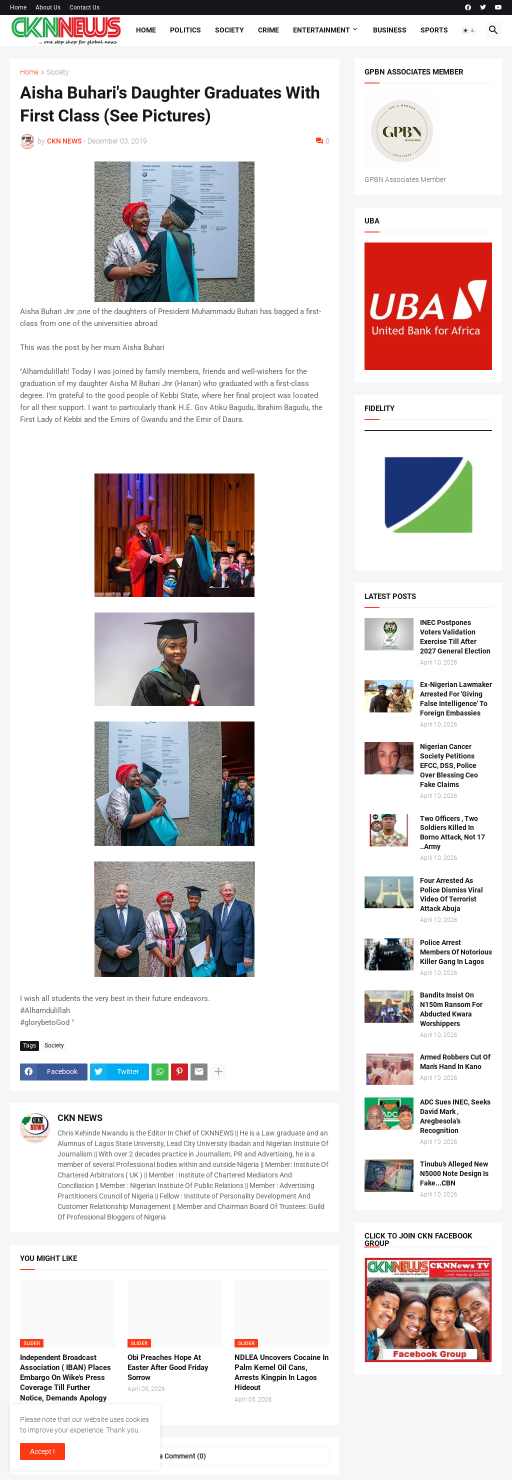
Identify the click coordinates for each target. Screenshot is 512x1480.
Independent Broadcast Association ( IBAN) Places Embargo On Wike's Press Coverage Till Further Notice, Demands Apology (65, 1377)
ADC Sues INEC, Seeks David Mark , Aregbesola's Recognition (455, 1116)
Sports (434, 30)
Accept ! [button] (42, 1452)
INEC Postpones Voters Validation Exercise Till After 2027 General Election (455, 636)
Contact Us (85, 7)
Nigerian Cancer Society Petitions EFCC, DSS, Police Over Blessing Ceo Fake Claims (449, 765)
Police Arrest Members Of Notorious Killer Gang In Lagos (456, 952)
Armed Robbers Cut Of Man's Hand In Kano (455, 1061)
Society (229, 30)
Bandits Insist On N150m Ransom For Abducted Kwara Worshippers (451, 1009)
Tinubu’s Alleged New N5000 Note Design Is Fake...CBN (454, 1173)
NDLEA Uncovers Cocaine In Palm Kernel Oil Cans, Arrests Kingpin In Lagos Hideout (281, 1372)
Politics (185, 30)
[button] (469, 31)
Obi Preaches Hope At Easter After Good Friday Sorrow (168, 1367)
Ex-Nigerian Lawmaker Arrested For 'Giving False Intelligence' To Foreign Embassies (456, 698)
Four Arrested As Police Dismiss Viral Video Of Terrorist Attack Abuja (451, 894)
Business (389, 30)
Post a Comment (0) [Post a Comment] (174, 1456)
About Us (48, 7)
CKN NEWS (80, 1117)
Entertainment (321, 30)
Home (18, 7)
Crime (268, 30)
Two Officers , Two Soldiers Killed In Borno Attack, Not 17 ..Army (452, 832)
